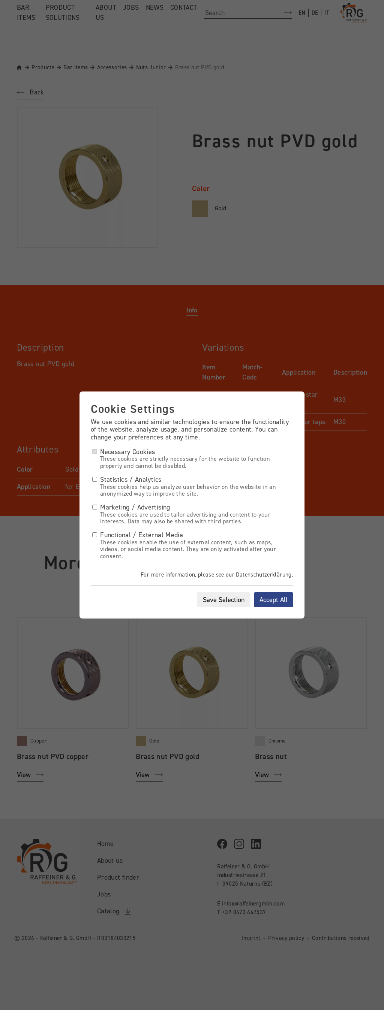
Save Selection (223, 599)
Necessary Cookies (123, 451)
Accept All (274, 599)
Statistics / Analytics (126, 479)
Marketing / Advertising (131, 507)
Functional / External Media (137, 534)
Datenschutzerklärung (263, 574)
